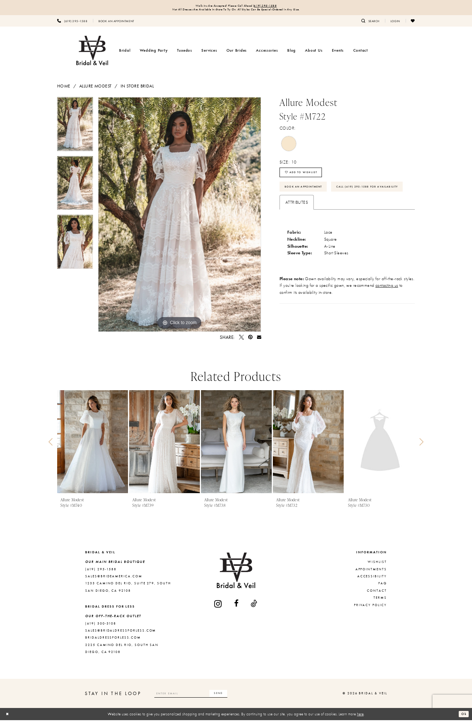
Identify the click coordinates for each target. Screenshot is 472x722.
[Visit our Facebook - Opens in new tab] (236, 605)
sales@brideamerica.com (113, 578)
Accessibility (372, 578)
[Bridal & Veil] (92, 52)
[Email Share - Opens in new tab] (259, 339)
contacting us (386, 312)
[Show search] (370, 22)
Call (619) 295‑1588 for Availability (324, 212)
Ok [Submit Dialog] (462, 715)
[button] (395, 22)
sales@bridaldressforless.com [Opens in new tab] (120, 632)
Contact (377, 592)
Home (63, 88)
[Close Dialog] (8, 716)
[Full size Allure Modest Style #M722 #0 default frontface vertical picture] (179, 216)
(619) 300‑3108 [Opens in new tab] (100, 625)
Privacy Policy (370, 607)
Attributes (296, 228)
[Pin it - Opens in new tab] (250, 339)
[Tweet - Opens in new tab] (241, 339)
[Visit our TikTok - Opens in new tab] (254, 605)
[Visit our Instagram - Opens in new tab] (218, 605)
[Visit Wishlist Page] (413, 22)
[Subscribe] (236, 695)
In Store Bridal (137, 88)
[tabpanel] (75, 128)
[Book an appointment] (116, 22)
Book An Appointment (309, 194)
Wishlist (377, 564)
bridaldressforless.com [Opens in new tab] (113, 639)
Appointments (371, 571)
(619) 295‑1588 (270, 6)
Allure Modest (95, 88)
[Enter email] (200, 695)
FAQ (382, 585)
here (360, 715)
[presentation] (92, 443)
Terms (380, 599)
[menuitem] (72, 22)
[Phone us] (72, 22)
